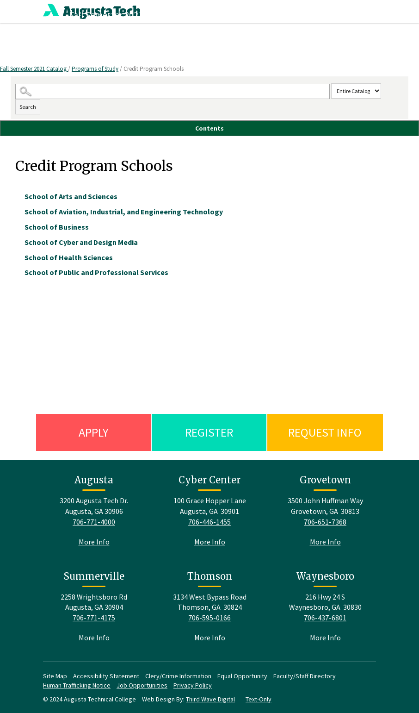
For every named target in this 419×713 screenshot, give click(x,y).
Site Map (55, 676)
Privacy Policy (192, 685)
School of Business (57, 226)
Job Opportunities (142, 685)
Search (27, 106)
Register (209, 432)
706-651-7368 (325, 521)
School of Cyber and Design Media (81, 242)
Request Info (325, 432)
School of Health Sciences (69, 257)
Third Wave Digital (210, 699)
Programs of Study (95, 69)
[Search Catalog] (172, 91)
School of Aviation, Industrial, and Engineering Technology (124, 211)
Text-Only (258, 699)
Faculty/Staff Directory (304, 676)
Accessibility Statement (106, 676)
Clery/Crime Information (178, 676)
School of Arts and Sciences (71, 196)
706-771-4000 (94, 521)
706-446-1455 (209, 521)
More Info (94, 541)
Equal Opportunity (242, 676)
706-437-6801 (325, 617)
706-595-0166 (209, 617)
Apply (93, 432)
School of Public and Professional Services (96, 272)
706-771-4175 (94, 617)
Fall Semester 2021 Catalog (34, 69)
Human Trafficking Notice (77, 685)
